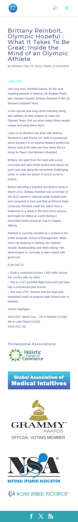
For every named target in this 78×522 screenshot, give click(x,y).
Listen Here (15, 81)
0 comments (61, 66)
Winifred (17, 66)
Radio (47, 66)
